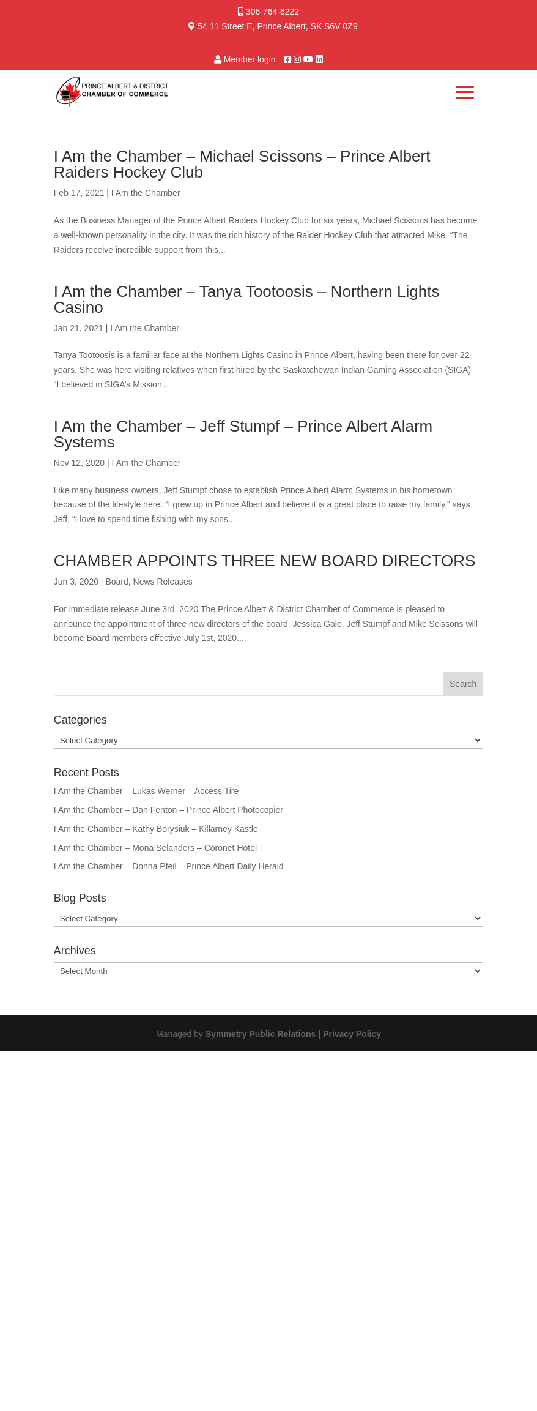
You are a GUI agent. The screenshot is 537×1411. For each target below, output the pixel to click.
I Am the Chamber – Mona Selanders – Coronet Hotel (155, 848)
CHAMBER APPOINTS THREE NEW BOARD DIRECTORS (265, 561)
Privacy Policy (352, 1034)
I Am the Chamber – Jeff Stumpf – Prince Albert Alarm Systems (243, 434)
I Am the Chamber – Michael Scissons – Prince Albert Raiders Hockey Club (242, 164)
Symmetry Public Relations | (264, 1034)
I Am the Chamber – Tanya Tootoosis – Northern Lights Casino (247, 299)
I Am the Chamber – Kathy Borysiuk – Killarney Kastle (156, 829)
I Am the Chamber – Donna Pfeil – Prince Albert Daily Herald (169, 866)
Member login (250, 59)
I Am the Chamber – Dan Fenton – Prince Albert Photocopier (168, 810)
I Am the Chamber (145, 193)
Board (116, 581)
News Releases (163, 581)
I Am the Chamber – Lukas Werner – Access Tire (146, 791)
